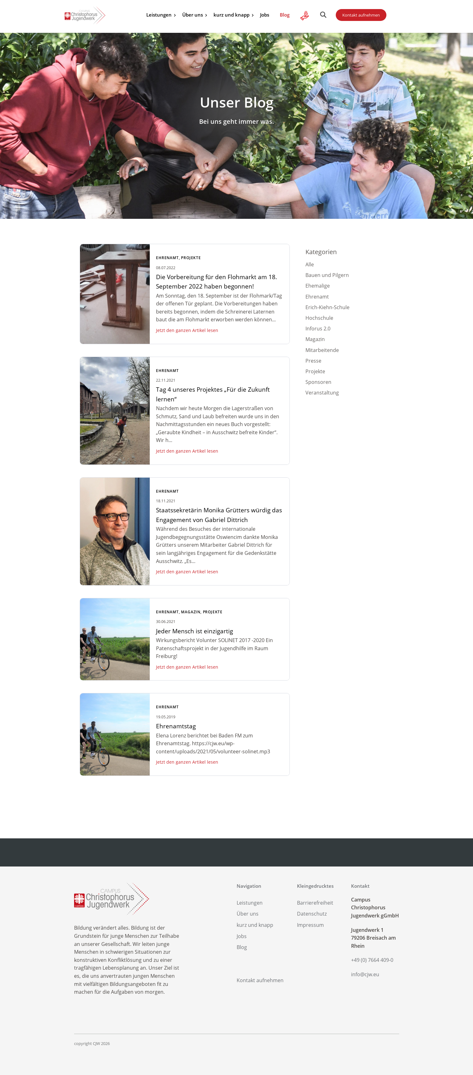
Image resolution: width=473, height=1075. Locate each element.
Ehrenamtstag (176, 726)
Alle (309, 264)
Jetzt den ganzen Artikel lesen (187, 330)
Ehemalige (317, 285)
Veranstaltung (322, 392)
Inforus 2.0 (317, 328)
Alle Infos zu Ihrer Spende (304, 15)
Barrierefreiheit (315, 902)
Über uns (192, 15)
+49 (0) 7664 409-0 (372, 960)
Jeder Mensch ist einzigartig (194, 631)
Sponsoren (318, 382)
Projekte (191, 257)
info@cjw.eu (365, 974)
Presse (313, 360)
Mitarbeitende (322, 350)
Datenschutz (312, 913)
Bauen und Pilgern (327, 275)
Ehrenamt (167, 257)
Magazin (190, 612)
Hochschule (319, 317)
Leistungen (159, 15)
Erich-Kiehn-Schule (327, 307)
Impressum (310, 925)
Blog (284, 15)
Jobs (264, 15)
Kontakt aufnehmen (361, 15)
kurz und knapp (231, 15)
